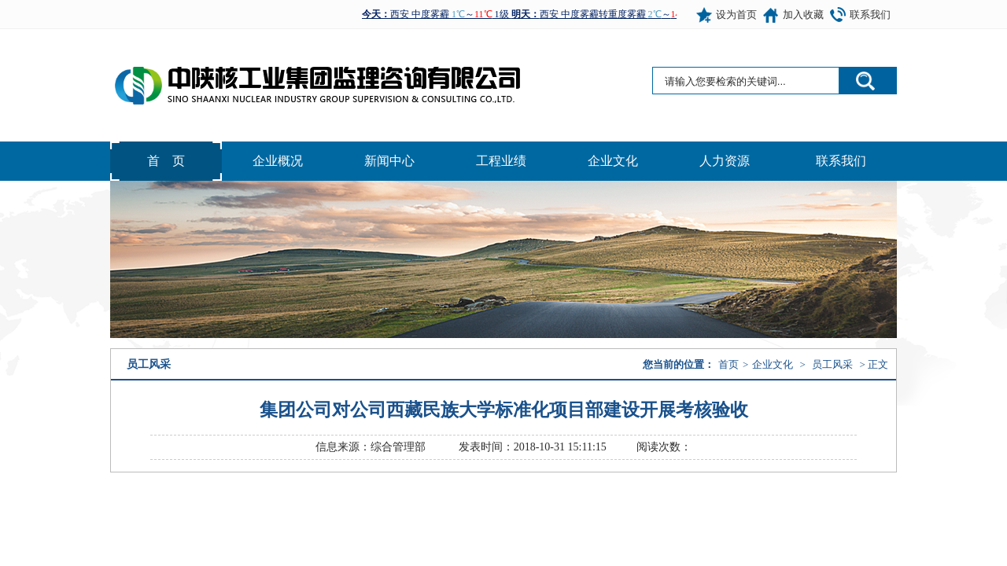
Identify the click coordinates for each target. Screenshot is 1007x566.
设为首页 (736, 14)
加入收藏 (803, 14)
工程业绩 (501, 160)
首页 (728, 364)
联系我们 (870, 14)
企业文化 (613, 160)
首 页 (166, 160)
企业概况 (278, 160)
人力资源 (724, 160)
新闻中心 (389, 160)
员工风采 (832, 364)
